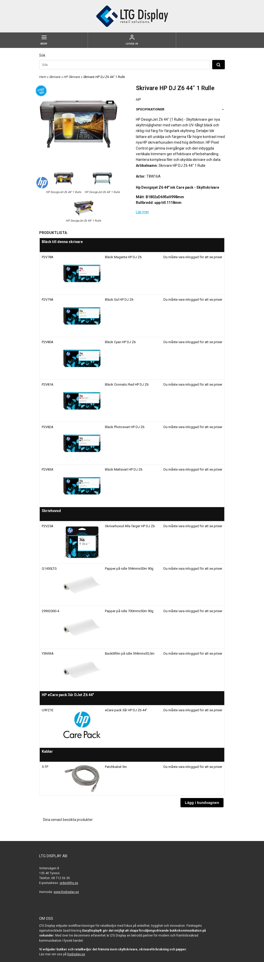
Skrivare (55, 77)
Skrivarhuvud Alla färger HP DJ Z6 (130, 526)
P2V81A (47, 384)
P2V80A (47, 342)
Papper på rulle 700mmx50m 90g (129, 611)
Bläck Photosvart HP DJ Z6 (124, 427)
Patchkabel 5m (116, 767)
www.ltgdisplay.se (66, 892)
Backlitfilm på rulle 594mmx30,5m (129, 653)
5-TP (45, 767)
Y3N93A (48, 653)
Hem (42, 77)
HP (138, 100)
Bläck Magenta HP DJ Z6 (123, 257)
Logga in (132, 43)
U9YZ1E (47, 710)
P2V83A (47, 469)
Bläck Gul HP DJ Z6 (119, 299)
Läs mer (142, 212)
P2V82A (47, 427)
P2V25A (47, 526)
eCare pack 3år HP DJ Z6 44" (126, 710)
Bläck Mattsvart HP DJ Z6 (123, 469)
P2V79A (47, 299)
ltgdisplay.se (76, 954)
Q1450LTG (49, 568)
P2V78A (47, 257)
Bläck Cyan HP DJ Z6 (120, 342)
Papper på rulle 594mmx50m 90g (129, 568)
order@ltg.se (69, 883)
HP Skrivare (72, 77)
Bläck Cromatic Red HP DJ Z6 (126, 384)
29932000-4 (50, 611)
